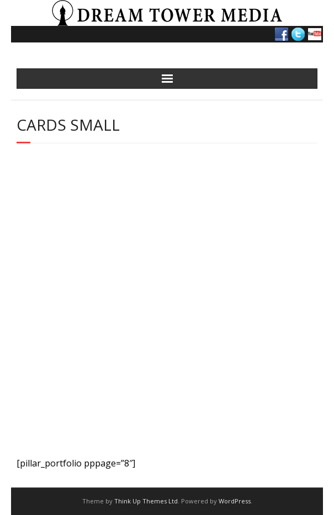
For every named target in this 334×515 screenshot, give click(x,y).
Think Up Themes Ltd (146, 501)
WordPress (235, 501)
